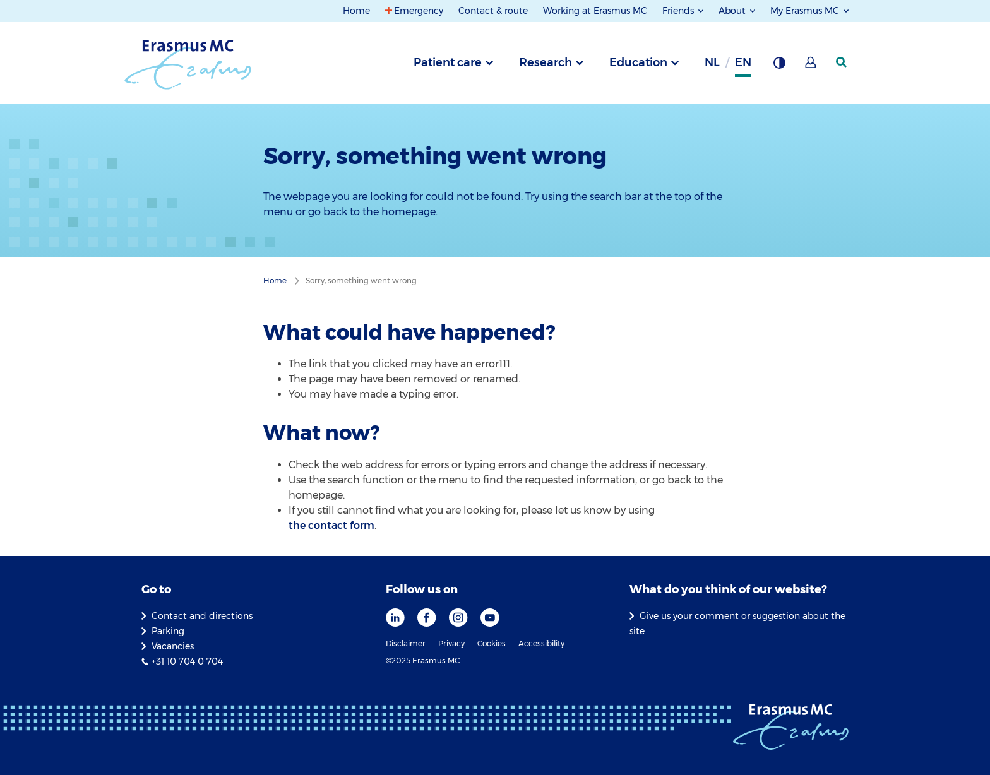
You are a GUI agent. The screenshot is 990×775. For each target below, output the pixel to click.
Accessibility (541, 643)
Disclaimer (406, 643)
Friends (679, 10)
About (733, 10)
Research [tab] (545, 62)
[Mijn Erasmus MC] (811, 66)
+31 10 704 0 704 (187, 661)
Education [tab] (638, 62)
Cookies (491, 643)
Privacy (451, 643)
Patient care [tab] (448, 62)
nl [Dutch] (712, 62)
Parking (168, 631)
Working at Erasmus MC (595, 10)
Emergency (418, 10)
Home (356, 10)
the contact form (331, 525)
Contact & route (493, 10)
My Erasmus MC (806, 10)
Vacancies (173, 646)
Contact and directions (202, 616)
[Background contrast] (779, 66)
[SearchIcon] (842, 62)
